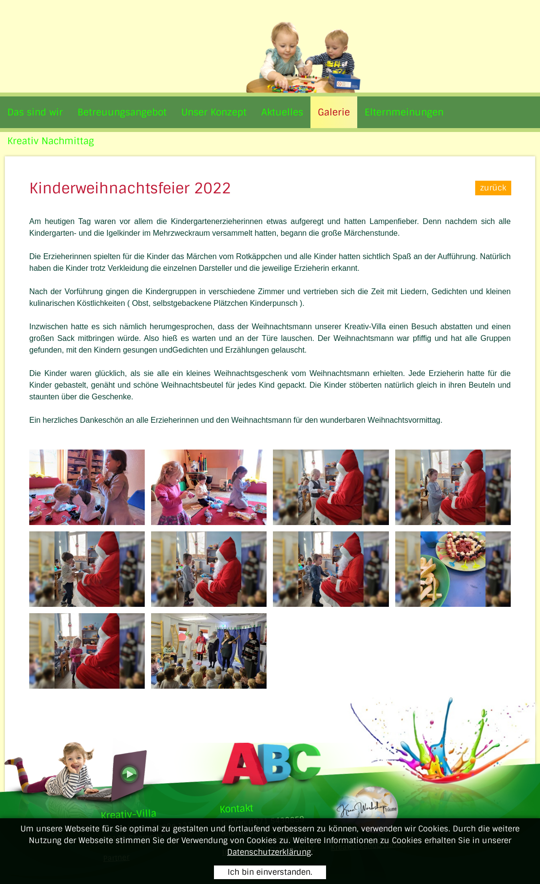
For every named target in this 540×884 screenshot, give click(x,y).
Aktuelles (282, 112)
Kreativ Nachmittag (50, 141)
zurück (493, 188)
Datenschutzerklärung (269, 852)
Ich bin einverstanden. (270, 872)
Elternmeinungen (404, 112)
